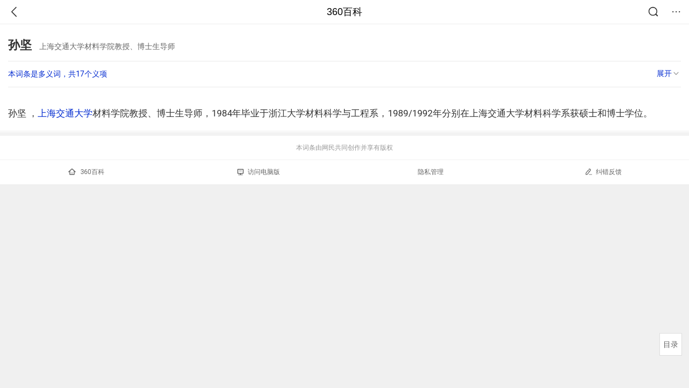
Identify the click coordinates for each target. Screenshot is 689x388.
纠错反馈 (603, 172)
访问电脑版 (258, 172)
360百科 (344, 11)
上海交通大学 (65, 113)
